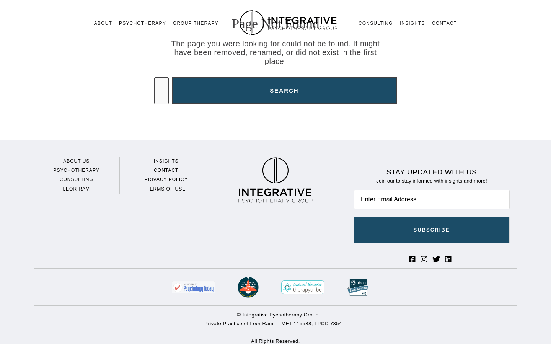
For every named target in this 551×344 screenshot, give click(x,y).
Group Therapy (195, 23)
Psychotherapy (142, 23)
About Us (76, 161)
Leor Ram (76, 189)
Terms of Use (166, 189)
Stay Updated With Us (431, 172)
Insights (412, 23)
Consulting (376, 23)
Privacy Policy (166, 179)
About (103, 23)
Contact (444, 23)
